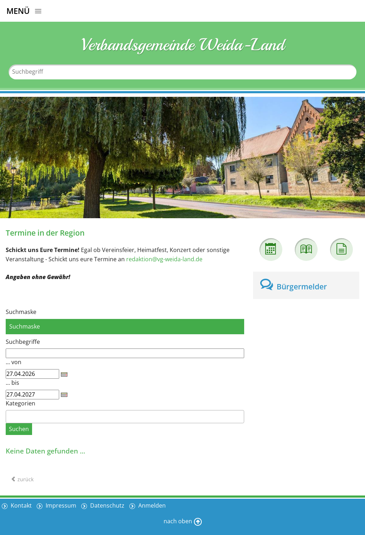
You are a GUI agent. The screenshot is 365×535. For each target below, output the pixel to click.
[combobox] (125, 416)
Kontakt (20, 505)
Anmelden (151, 505)
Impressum (60, 505)
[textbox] (10, 416)
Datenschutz (106, 505)
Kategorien (20, 403)
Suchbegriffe (23, 342)
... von (13, 362)
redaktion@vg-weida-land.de (164, 259)
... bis (12, 383)
